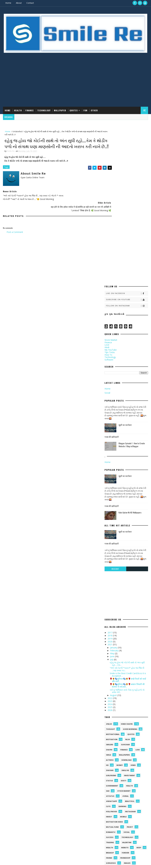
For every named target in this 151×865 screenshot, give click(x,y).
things (109, 763)
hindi (133, 650)
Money (119, 650)
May (112, 537)
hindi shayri (127, 608)
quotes (130, 619)
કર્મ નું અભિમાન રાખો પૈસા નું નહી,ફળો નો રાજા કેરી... (127, 575)
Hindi (107, 231)
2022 (110, 582)
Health (18, 110)
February (114, 535)
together (125, 763)
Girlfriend (111, 660)
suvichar (125, 629)
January (114, 532)
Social (107, 277)
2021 (110, 529)
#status (110, 681)
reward (122, 758)
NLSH (127, 624)
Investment (129, 660)
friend (109, 742)
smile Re (125, 655)
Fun (85, 110)
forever (125, 737)
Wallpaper (60, 110)
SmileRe (109, 629)
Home (8, 2)
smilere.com (24, 859)
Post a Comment (15, 232)
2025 (110, 591)
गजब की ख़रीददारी (112, 321)
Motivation (111, 624)
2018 (110, 520)
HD (107, 650)
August (113, 579)
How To (108, 239)
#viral (125, 681)
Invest (109, 701)
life (107, 753)
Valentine (126, 727)
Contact (30, 2)
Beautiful (129, 686)
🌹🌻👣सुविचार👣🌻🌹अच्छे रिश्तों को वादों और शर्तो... (128, 564)
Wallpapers (124, 639)
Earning (122, 691)
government (112, 670)
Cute (108, 691)
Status (109, 665)
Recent (115, 453)
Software (109, 244)
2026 (110, 594)
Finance (29, 110)
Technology (43, 110)
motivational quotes (127, 753)
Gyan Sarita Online (38, 859)
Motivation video (114, 706)
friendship (125, 742)
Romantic (110, 717)
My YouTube (111, 234)
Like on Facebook (127, 178)
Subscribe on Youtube (127, 184)
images (127, 748)
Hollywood (111, 696)
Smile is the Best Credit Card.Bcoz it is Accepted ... (128, 559)
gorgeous (111, 748)
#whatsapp (111, 686)
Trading (110, 727)
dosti (123, 665)
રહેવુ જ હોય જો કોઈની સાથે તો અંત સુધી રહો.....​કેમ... (127, 548)
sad (107, 675)
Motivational (112, 619)
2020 (110, 526)
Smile (108, 639)
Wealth (109, 732)
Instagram (130, 696)
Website (124, 732)
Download (127, 644)
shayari (110, 655)
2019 (110, 523)
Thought (110, 614)
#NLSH (109, 608)
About (19, 2)
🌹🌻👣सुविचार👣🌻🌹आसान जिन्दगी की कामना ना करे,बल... (127, 570)
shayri (109, 634)
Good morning (130, 614)
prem (108, 758)
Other (94, 110)
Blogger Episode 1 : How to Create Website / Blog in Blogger (132, 329)
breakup (110, 737)
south (137, 758)
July (112, 544)
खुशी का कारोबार (125, 309)
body (139, 732)
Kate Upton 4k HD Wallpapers (130, 397)
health (129, 670)
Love (107, 229)
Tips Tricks (110, 236)
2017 (110, 517)
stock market (124, 675)
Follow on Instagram (127, 190)
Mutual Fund (112, 711)
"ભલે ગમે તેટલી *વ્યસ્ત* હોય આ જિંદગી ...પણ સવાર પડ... (127, 553)
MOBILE (123, 701)
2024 (110, 588)
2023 (110, 585)
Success (109, 722)
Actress (110, 644)
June (112, 541)
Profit (130, 711)
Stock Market (111, 224)
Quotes (74, 110)
